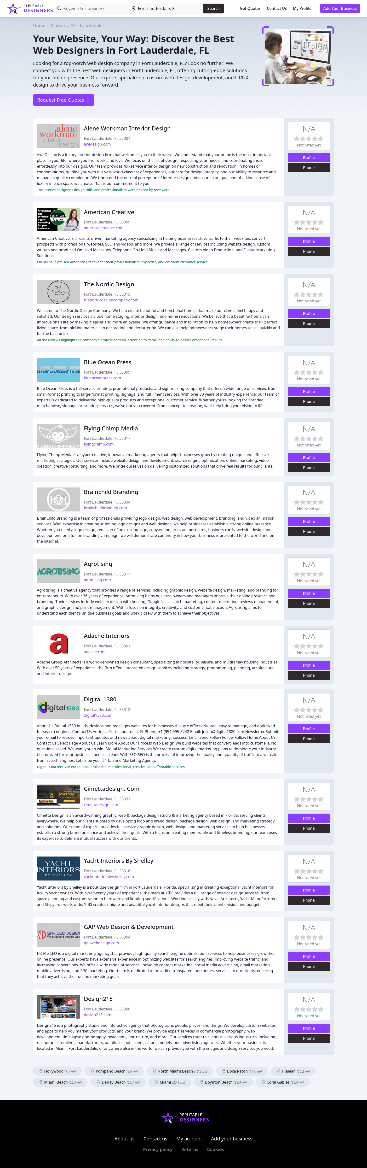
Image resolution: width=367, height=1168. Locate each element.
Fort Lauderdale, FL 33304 (107, 937)
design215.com (97, 1014)
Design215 (98, 999)
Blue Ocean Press (107, 362)
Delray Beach (118, 1082)
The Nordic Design (109, 284)
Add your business (231, 1138)
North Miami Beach (180, 1071)
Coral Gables (283, 1082)
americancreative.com (104, 227)
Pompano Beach (114, 1071)
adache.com (95, 651)
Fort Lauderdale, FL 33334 (107, 502)
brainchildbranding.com (105, 508)
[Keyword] (92, 8)
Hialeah (293, 1071)
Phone (309, 167)
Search (213, 8)
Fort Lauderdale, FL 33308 (107, 1009)
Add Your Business (340, 8)
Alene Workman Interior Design (127, 128)
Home (39, 26)
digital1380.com (98, 715)
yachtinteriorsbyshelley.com (109, 876)
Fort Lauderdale (87, 26)
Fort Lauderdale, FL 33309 (107, 222)
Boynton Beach (223, 1082)
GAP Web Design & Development (129, 927)
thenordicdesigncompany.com (111, 300)
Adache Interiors (107, 636)
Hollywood (57, 1071)
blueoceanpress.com (102, 378)
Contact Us (277, 8)
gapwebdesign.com (101, 942)
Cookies (215, 1149)
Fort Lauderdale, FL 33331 (107, 799)
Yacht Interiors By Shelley (118, 860)
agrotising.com (97, 579)
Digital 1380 (100, 699)
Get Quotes (250, 8)
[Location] (166, 8)
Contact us (155, 1138)
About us (125, 1138)
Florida (58, 26)
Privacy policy (157, 1149)
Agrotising (98, 564)
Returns (189, 1149)
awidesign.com (97, 144)
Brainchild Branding (111, 492)
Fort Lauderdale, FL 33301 (107, 138)
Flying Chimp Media (111, 428)
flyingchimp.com (99, 444)
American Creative (109, 212)
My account (189, 1138)
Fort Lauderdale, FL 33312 (107, 709)
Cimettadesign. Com (111, 788)
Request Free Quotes (63, 100)
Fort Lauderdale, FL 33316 (107, 871)
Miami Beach (60, 1082)
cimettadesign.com (101, 804)
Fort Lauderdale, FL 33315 (107, 294)
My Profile (302, 8)
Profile (309, 157)
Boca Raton (242, 1071)
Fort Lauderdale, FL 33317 (107, 438)
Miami (170, 1082)
